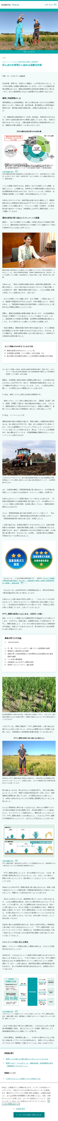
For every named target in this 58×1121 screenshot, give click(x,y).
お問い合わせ (50, 5)
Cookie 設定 (20, 1109)
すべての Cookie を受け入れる (30, 1115)
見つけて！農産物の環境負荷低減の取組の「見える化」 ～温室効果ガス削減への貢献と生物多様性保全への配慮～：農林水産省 (28, 581)
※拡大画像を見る (10, 172)
